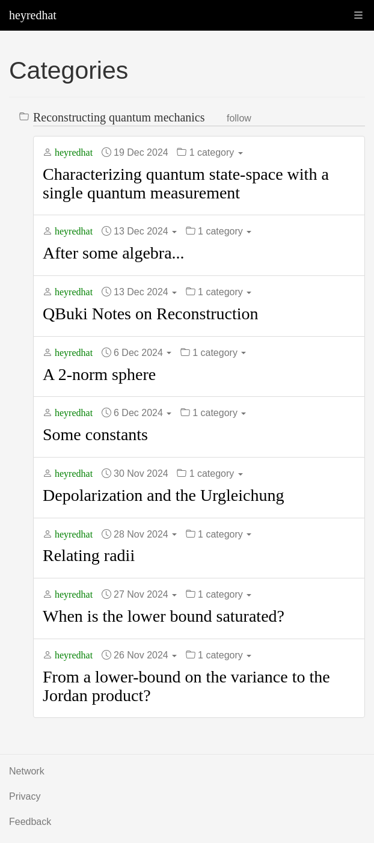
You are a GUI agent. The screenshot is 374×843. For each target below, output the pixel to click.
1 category (216, 152)
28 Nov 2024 (145, 534)
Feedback (30, 822)
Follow (239, 118)
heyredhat (33, 15)
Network (26, 771)
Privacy (24, 796)
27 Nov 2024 (145, 594)
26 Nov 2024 (145, 655)
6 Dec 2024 (142, 353)
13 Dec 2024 (145, 231)
